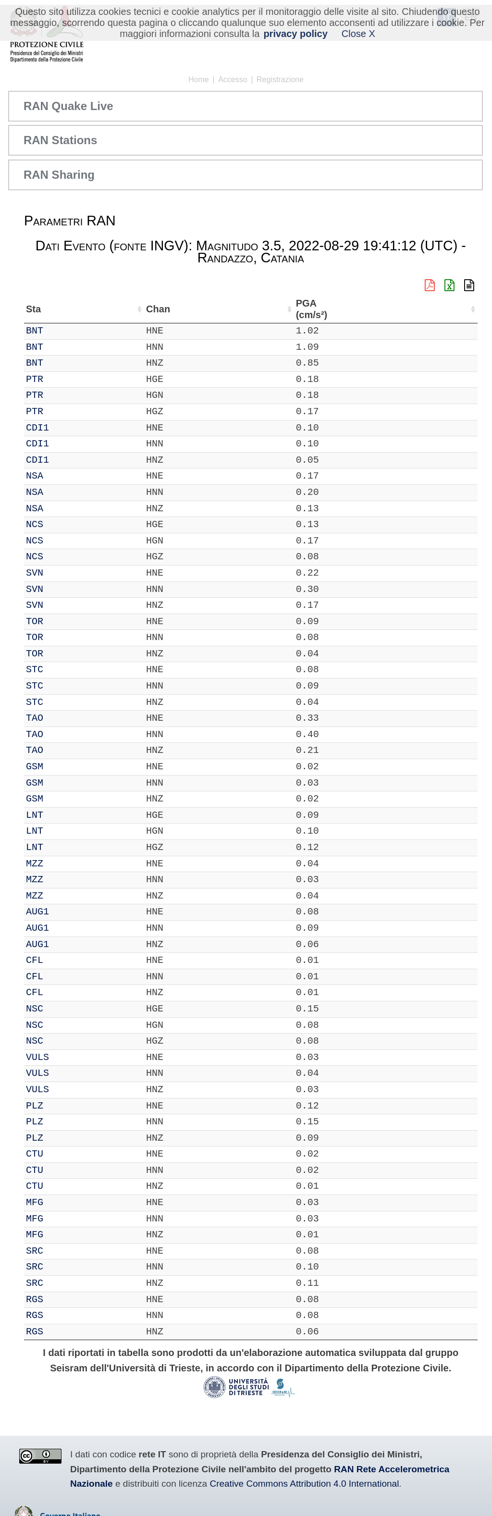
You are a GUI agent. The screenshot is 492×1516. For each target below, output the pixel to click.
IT (31, 330)
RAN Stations (60, 140)
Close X (358, 33)
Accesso (232, 79)
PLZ (62, 1105)
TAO (62, 718)
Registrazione (280, 79)
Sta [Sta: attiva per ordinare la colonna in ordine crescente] (61, 309)
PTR (62, 379)
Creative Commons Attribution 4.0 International (304, 1484)
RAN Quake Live (68, 105)
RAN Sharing (59, 174)
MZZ (62, 863)
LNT (62, 815)
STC (62, 669)
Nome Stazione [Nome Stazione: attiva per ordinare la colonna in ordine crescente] (278, 309)
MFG (62, 1202)
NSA (62, 475)
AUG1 (65, 911)
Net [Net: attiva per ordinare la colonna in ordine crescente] (33, 309)
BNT (62, 330)
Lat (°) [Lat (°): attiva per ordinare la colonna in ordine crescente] (162, 309)
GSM (62, 766)
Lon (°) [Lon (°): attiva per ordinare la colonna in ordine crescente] (211, 309)
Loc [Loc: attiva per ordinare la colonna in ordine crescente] (128, 309)
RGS (62, 1299)
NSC (62, 1008)
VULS (65, 1057)
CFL (62, 960)
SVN (62, 573)
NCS (62, 524)
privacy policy (295, 33)
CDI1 (65, 427)
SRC (62, 1251)
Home (198, 79)
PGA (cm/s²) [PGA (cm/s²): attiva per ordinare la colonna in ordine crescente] (450, 309)
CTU (62, 1153)
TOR (62, 621)
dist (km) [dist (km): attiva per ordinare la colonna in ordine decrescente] (412, 309)
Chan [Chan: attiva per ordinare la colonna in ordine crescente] (95, 309)
